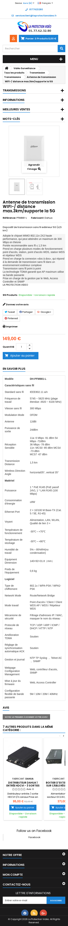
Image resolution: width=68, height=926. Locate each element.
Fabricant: (37, 218)
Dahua (48, 218)
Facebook (34, 837)
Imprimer (12, 326)
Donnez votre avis (17, 304)
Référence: (9, 218)
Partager (26, 312)
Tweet (10, 312)
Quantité (8, 347)
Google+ (44, 312)
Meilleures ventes (16, 109)
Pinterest (11, 318)
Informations (13, 100)
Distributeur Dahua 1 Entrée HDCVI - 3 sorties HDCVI (23, 785)
